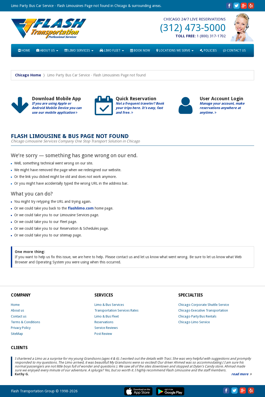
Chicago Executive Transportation (203, 310)
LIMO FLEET (112, 50)
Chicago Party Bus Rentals (197, 316)
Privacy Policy (21, 328)
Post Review (103, 334)
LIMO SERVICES (78, 50)
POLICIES (208, 50)
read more (239, 374)
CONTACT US (234, 50)
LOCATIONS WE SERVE (175, 50)
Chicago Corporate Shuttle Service (203, 305)
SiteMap (17, 334)
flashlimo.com (81, 208)
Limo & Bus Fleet (106, 316)
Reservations (103, 322)
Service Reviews (106, 328)
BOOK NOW (140, 50)
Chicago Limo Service (194, 322)
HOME (24, 50)
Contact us (18, 316)
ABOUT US (47, 50)
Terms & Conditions (25, 322)
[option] (49, 107)
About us (17, 310)
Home (15, 305)
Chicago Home (28, 75)
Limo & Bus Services (109, 305)
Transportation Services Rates (116, 310)
